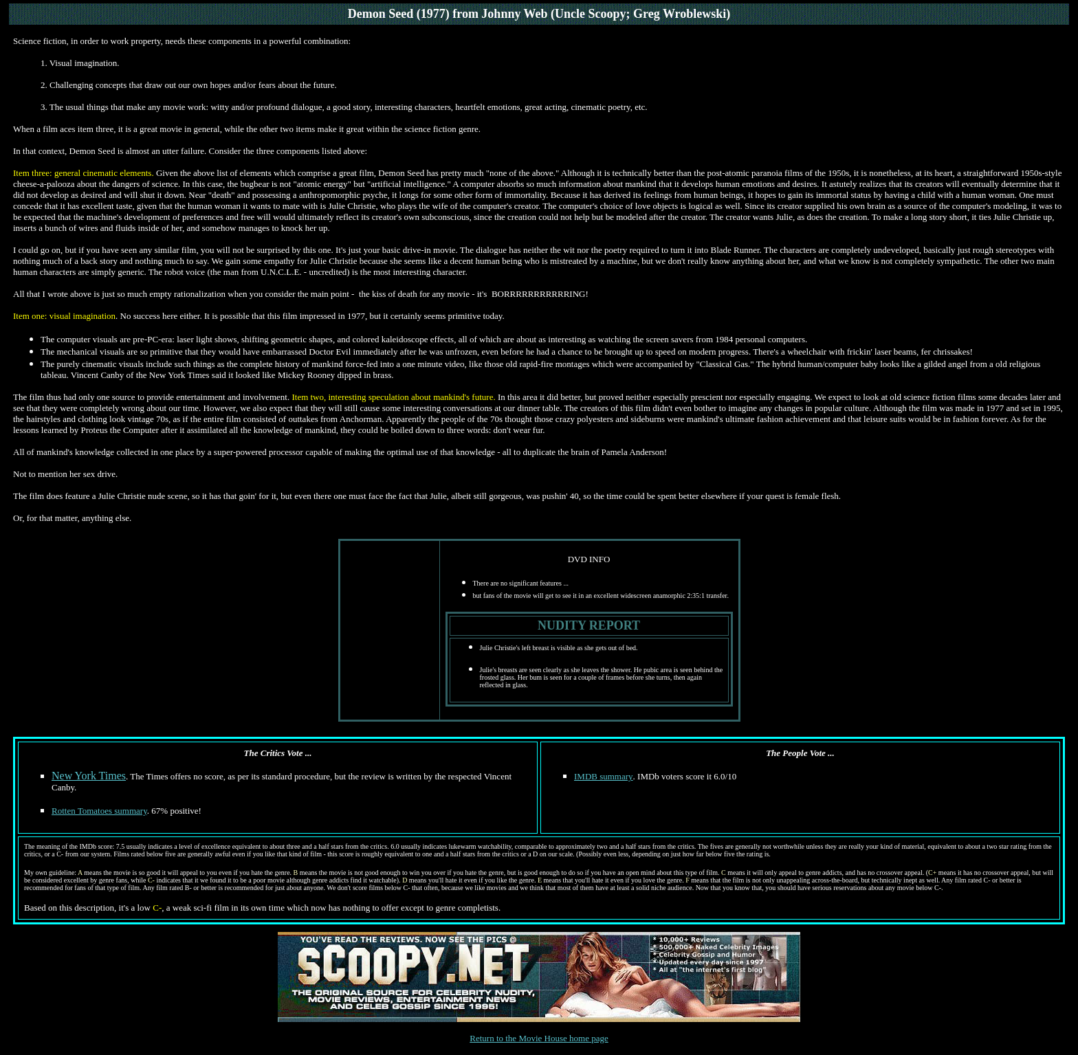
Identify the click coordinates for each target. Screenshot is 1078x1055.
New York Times (89, 775)
